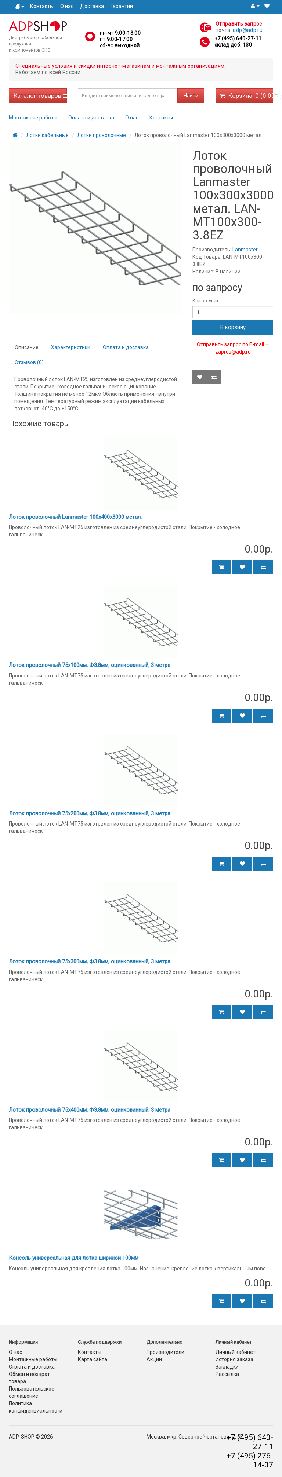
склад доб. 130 (233, 45)
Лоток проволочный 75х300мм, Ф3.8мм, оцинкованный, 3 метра (89, 961)
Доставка (92, 6)
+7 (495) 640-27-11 (237, 38)
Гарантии (122, 6)
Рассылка (227, 1374)
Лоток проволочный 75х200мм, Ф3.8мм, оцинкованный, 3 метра (89, 813)
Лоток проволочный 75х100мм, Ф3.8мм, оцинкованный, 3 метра (89, 665)
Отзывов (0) (29, 362)
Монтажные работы (33, 118)
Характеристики (70, 347)
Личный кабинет (236, 1352)
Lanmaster (245, 249)
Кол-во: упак (205, 300)
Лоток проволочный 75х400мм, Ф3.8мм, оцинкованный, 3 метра (89, 1110)
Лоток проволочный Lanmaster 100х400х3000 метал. (75, 517)
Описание (27, 347)
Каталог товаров (40, 95)
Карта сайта (92, 1359)
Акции (154, 1359)
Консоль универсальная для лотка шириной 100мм (73, 1258)
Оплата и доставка (91, 118)
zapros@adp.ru (233, 352)
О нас (66, 6)
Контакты (42, 6)
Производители (165, 1352)
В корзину (233, 327)
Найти (191, 96)
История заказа (234, 1359)
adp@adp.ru (248, 30)
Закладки (227, 1367)
